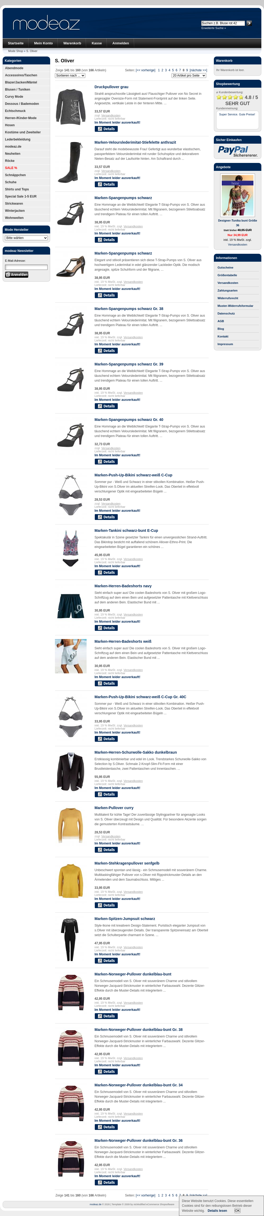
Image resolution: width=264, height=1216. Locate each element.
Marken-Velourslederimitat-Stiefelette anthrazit (135, 142)
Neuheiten (12, 154)
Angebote (223, 167)
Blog (221, 328)
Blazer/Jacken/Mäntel (21, 82)
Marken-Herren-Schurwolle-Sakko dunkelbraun (136, 752)
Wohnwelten (14, 218)
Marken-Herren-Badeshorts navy (123, 586)
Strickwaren (14, 203)
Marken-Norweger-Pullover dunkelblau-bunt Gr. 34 (139, 1085)
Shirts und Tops (17, 189)
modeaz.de (13, 146)
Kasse (97, 43)
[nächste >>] (198, 70)
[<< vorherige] (145, 70)
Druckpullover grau (111, 87)
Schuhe (10, 182)
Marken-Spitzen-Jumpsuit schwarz (125, 919)
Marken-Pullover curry (114, 808)
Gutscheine (225, 267)
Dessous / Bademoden (22, 104)
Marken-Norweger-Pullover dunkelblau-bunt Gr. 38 (139, 1029)
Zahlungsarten (228, 290)
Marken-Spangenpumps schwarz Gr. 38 (129, 309)
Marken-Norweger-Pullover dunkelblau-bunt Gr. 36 (139, 1140)
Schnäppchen (15, 175)
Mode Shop (15, 51)
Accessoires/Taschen (21, 75)
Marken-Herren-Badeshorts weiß (123, 641)
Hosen (10, 125)
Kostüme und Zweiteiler (23, 132)
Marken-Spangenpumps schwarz (123, 198)
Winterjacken (15, 211)
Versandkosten (111, 115)
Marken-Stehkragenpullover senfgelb (127, 863)
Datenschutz (226, 313)
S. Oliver (31, 51)
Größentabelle (227, 275)
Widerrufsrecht (228, 298)
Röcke (10, 161)
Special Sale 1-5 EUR (20, 196)
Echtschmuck (15, 111)
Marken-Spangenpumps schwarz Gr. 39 (129, 364)
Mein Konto (43, 43)
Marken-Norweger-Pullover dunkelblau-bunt (133, 974)
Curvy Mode (14, 96)
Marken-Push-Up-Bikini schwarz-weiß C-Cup (133, 475)
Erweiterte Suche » (213, 28)
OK (237, 1211)
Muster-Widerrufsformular (235, 305)
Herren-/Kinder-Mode (20, 118)
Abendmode (14, 68)
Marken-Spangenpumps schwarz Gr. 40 (129, 419)
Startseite (15, 43)
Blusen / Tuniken (17, 89)
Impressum (225, 344)
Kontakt (223, 336)
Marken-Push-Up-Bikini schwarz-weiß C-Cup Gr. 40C (140, 697)
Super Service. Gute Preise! (237, 114)
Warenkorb (72, 43)
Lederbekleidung (17, 139)
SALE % (11, 168)
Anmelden (120, 43)
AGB (221, 321)
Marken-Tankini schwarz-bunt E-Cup (126, 530)
